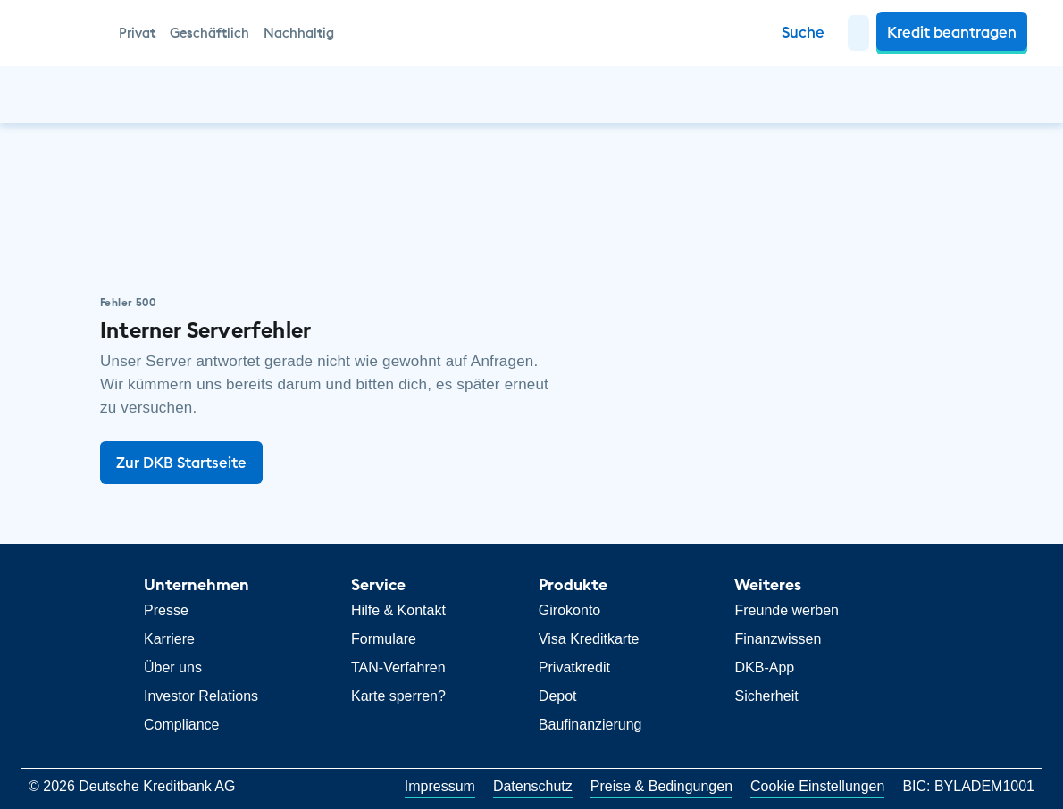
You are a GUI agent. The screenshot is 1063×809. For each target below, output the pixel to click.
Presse (166, 610)
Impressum (440, 786)
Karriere (169, 638)
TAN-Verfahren (398, 667)
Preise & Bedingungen (661, 786)
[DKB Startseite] (67, 33)
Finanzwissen (777, 638)
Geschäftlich (209, 32)
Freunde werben (786, 610)
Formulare (383, 638)
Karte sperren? (398, 696)
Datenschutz (533, 786)
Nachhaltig (299, 32)
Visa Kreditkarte (589, 638)
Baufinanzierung (590, 724)
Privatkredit (574, 667)
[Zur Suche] (803, 33)
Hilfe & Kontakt (398, 610)
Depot (558, 696)
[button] (858, 33)
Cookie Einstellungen (817, 786)
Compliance (181, 724)
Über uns (173, 667)
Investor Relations (201, 696)
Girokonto (569, 610)
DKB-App (764, 667)
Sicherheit (766, 696)
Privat (137, 32)
